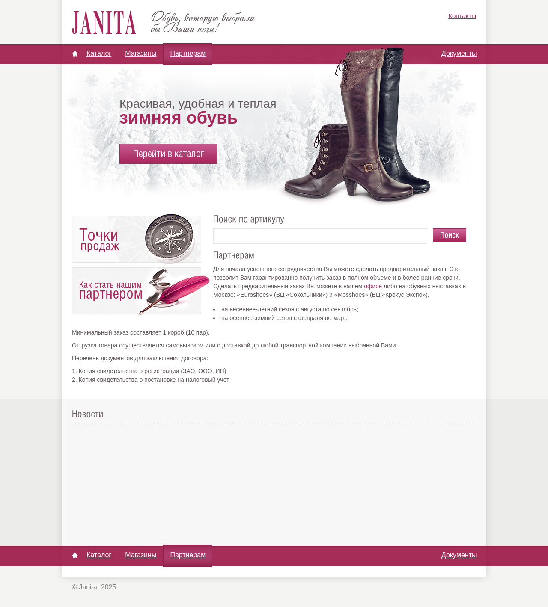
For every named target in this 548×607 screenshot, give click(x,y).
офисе (373, 286)
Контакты (462, 15)
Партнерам (188, 53)
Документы (459, 53)
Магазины (140, 53)
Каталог (98, 53)
